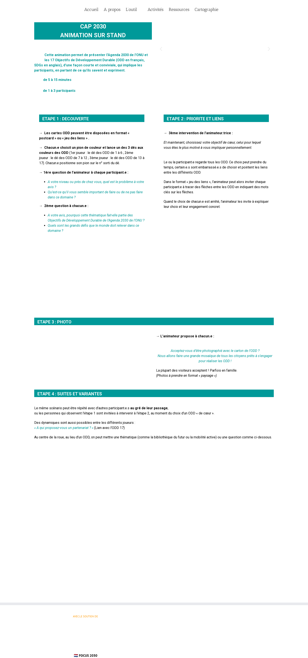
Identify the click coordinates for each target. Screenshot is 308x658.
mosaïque (208, 356)
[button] (161, 49)
